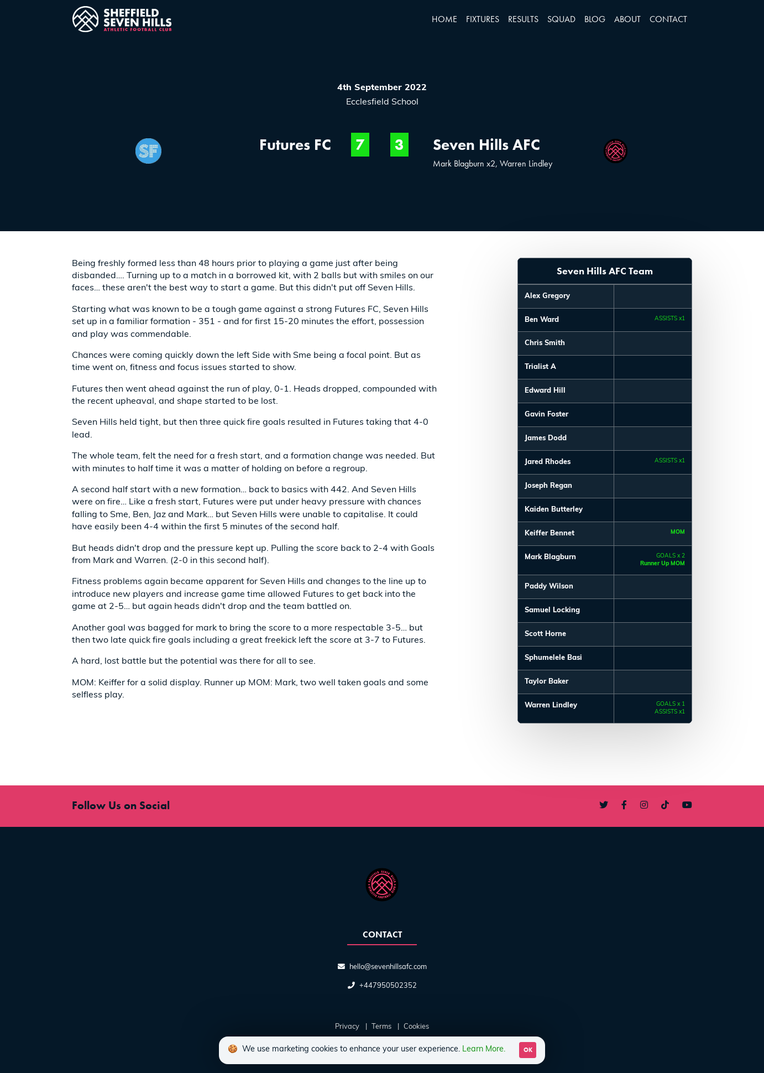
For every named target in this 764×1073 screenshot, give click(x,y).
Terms (381, 1026)
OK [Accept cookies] (528, 1050)
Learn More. (483, 1049)
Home (444, 19)
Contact (668, 19)
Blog (594, 19)
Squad (561, 19)
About (627, 19)
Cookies (416, 1026)
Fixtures (482, 19)
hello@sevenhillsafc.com (388, 967)
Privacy (347, 1026)
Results (523, 19)
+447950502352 (388, 985)
